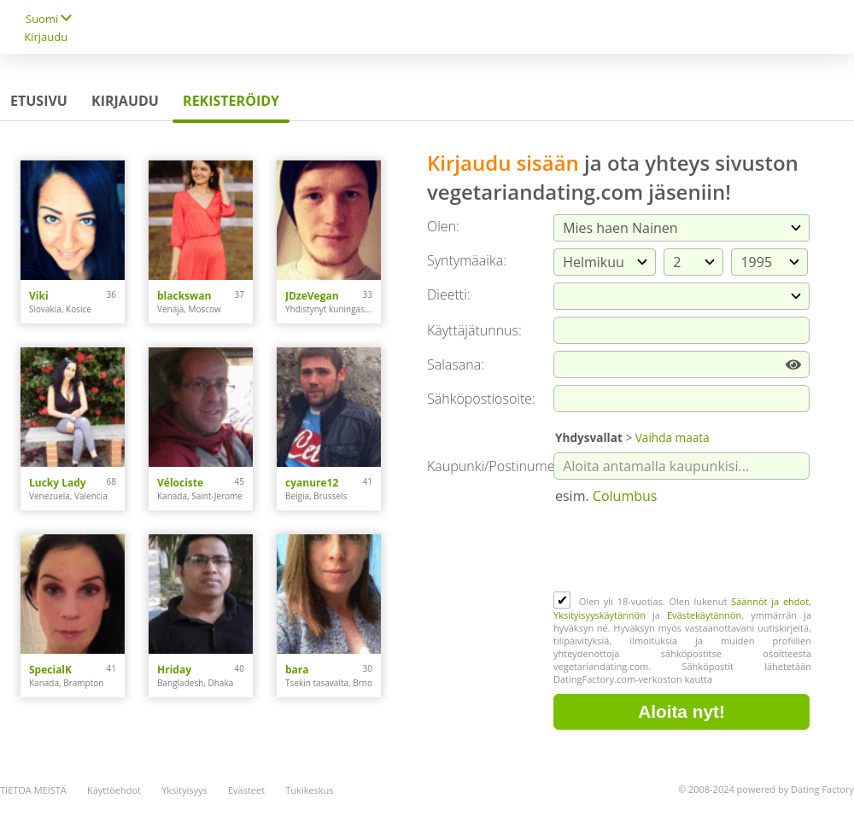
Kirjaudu (45, 36)
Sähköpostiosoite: (481, 398)
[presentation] (683, 549)
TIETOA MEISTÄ (33, 790)
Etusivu (38, 100)
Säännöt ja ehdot (770, 601)
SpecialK (50, 669)
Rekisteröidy (231, 100)
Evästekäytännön (704, 615)
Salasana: (455, 364)
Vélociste (180, 482)
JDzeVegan (312, 295)
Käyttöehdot (114, 790)
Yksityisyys (184, 790)
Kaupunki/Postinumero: (499, 466)
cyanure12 (311, 482)
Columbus (625, 496)
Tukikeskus (309, 790)
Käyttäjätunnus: (474, 330)
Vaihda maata (672, 437)
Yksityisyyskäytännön (599, 615)
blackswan (184, 295)
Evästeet (246, 790)
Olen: (443, 226)
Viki (39, 295)
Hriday (174, 669)
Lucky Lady (57, 482)
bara (297, 669)
